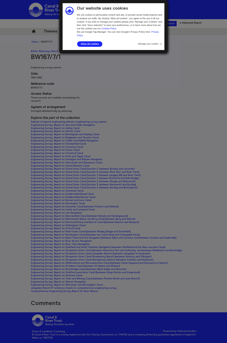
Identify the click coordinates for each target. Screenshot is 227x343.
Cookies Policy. (109, 28)
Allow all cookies (90, 44)
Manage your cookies (148, 44)
